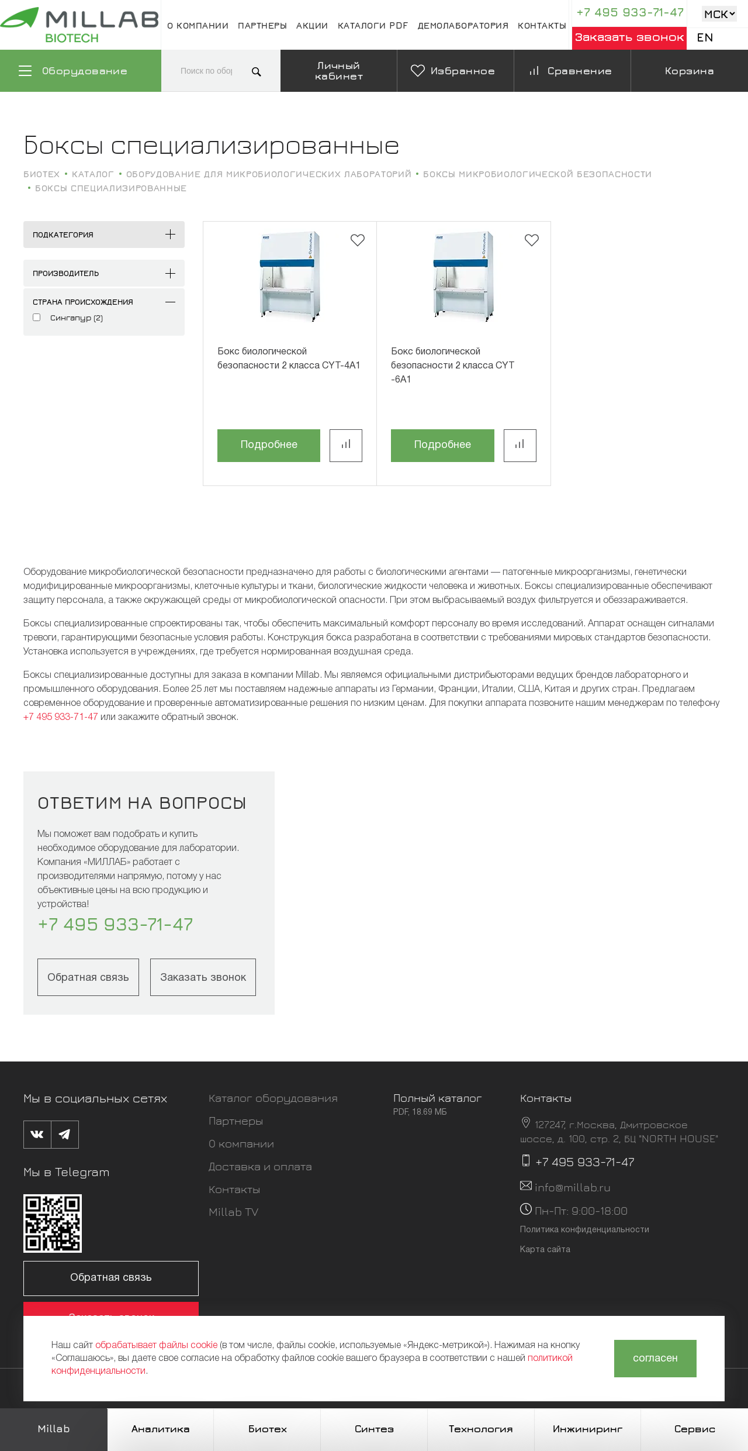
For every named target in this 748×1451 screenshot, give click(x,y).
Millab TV (233, 1211)
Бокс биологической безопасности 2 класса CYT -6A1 (453, 366)
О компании (197, 25)
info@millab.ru (573, 1187)
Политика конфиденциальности (584, 1230)
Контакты (542, 25)
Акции (312, 25)
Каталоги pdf (373, 25)
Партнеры (262, 25)
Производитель (66, 273)
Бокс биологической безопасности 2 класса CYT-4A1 (289, 359)
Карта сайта (545, 1250)
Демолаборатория (463, 25)
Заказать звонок (629, 36)
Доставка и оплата (260, 1166)
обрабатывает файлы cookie (156, 1346)
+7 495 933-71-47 (630, 12)
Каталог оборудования (273, 1097)
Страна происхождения (83, 301)
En (705, 37)
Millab (53, 1428)
